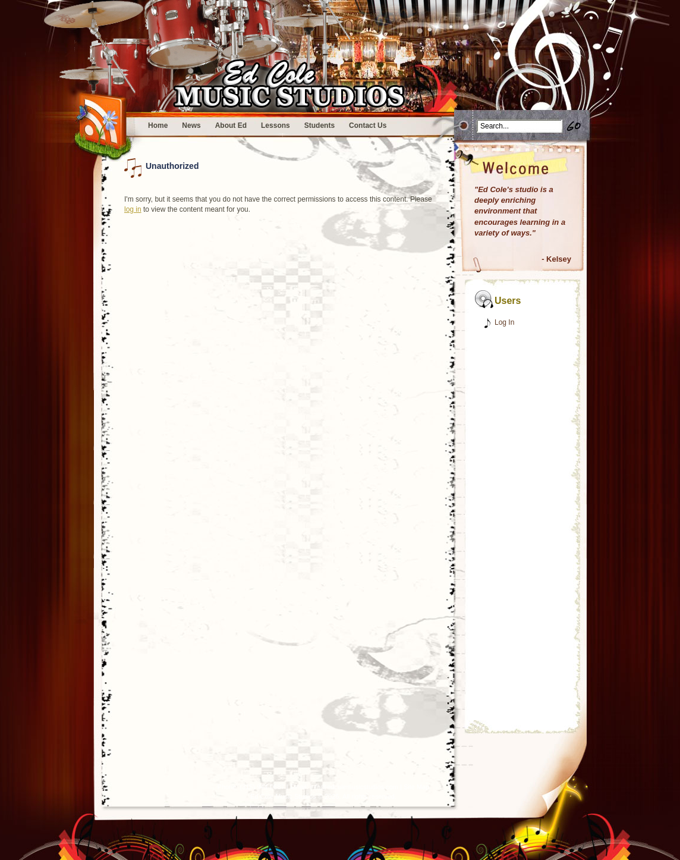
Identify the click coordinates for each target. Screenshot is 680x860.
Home (158, 125)
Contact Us (367, 125)
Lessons (275, 125)
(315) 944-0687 (262, 786)
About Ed (231, 125)
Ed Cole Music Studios (283, 796)
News (191, 125)
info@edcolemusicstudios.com (354, 786)
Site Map (416, 786)
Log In (504, 322)
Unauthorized (172, 166)
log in (132, 209)
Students (319, 125)
